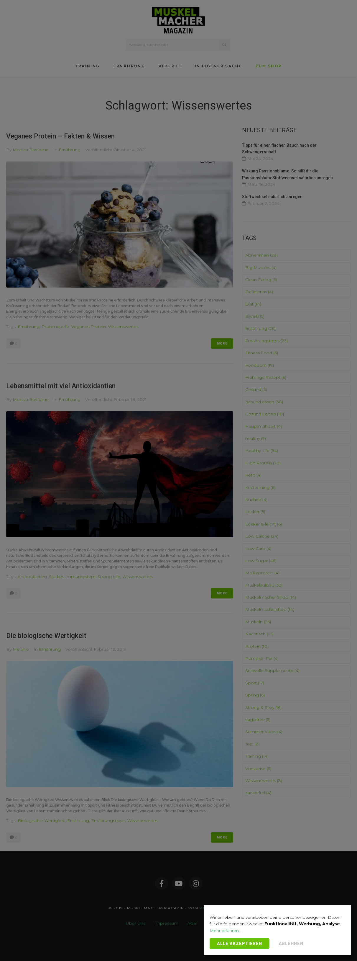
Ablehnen (291, 943)
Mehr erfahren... (225, 930)
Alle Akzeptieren (239, 943)
